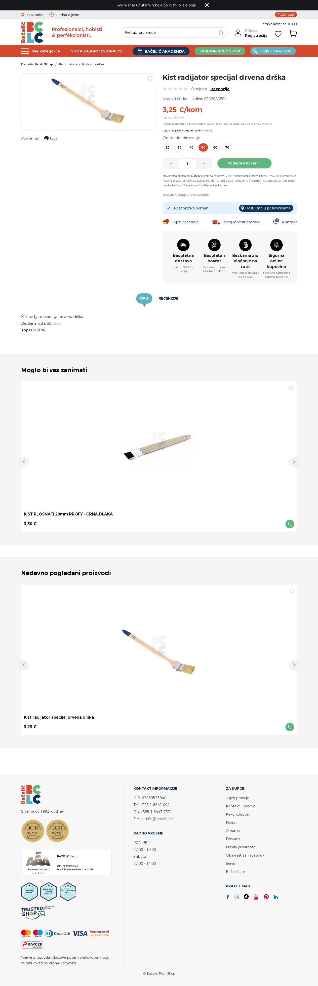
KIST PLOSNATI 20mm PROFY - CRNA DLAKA (68, 514)
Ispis (51, 139)
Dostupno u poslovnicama (268, 208)
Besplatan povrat (214, 258)
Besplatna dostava (183, 258)
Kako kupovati (238, 814)
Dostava (233, 839)
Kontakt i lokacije (240, 806)
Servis (230, 863)
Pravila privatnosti (241, 847)
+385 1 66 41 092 (275, 51)
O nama (233, 830)
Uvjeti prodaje (237, 798)
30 (179, 147)
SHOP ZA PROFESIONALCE (97, 51)
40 (191, 147)
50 (203, 147)
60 (215, 147)
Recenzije (220, 88)
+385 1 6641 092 (155, 805)
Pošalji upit (286, 14)
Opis (144, 298)
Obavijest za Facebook (245, 855)
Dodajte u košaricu (244, 163)
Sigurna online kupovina (276, 261)
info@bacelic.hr (159, 819)
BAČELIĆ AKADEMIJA (165, 51)
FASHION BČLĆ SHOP (219, 51)
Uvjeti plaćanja (185, 222)
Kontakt (289, 222)
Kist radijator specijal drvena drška (59, 717)
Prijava (251, 30)
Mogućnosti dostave (241, 222)
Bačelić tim (235, 871)
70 (227, 147)
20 (167, 147)
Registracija (256, 35)
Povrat (231, 822)
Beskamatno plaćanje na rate (245, 261)
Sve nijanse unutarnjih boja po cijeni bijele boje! (157, 5)
